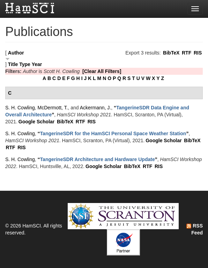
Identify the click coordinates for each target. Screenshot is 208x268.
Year (37, 64)
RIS (198, 53)
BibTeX (171, 53)
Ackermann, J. (95, 107)
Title (13, 64)
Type (24, 64)
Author (16, 53)
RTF (186, 53)
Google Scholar (36, 121)
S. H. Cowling (20, 107)
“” (113, 133)
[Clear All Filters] (101, 71)
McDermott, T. (53, 107)
